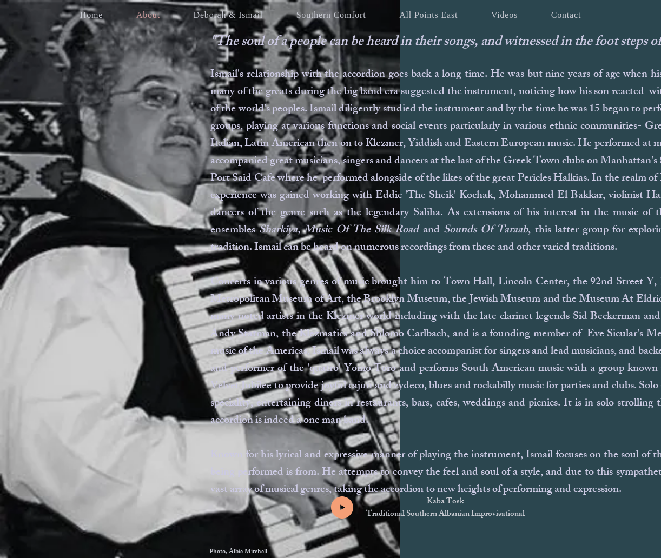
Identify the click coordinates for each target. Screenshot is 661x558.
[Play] (342, 507)
